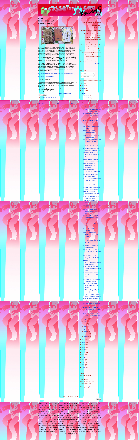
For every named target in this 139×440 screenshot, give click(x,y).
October (86, 100)
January (86, 336)
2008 (83, 365)
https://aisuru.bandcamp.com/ (46, 76)
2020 (83, 90)
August (86, 319)
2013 (83, 352)
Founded (92, 18)
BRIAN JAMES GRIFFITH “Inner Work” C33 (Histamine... (90, 122)
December (87, 95)
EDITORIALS (98, 63)
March (85, 331)
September (87, 103)
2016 (83, 344)
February (86, 334)
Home (57, 103)
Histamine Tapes (51, 97)
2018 (83, 339)
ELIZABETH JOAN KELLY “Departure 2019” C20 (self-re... (91, 309)
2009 (83, 362)
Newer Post (41, 103)
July (85, 321)
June (85, 324)
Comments (85, 76)
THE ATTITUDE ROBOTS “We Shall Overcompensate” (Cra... (91, 274)
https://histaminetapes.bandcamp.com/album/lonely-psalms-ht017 (56, 73)
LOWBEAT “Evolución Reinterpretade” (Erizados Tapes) (91, 223)
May (85, 326)
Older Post (74, 103)
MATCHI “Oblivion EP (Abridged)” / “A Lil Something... (89, 165)
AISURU (43, 97)
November (87, 97)
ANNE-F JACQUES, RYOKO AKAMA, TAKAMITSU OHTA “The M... (91, 241)
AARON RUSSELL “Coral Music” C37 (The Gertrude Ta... (91, 154)
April (85, 329)
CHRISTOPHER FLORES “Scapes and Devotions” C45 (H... (92, 115)
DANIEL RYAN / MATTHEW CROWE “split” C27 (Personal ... (92, 251)
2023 (83, 85)
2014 (83, 349)
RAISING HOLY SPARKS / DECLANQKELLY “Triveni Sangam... (91, 234)
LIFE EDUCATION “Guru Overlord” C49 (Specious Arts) (90, 211)
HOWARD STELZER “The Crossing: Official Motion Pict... (90, 217)
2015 (83, 347)
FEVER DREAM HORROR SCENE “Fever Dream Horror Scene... (92, 268)
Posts (83, 73)
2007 (83, 367)
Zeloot (91, 387)
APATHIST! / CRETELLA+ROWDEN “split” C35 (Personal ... (92, 262)
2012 (83, 354)
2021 (83, 88)
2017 (83, 342)
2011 (83, 357)
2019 (83, 93)
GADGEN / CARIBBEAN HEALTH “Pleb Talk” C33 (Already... (90, 285)
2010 (83, 359)
